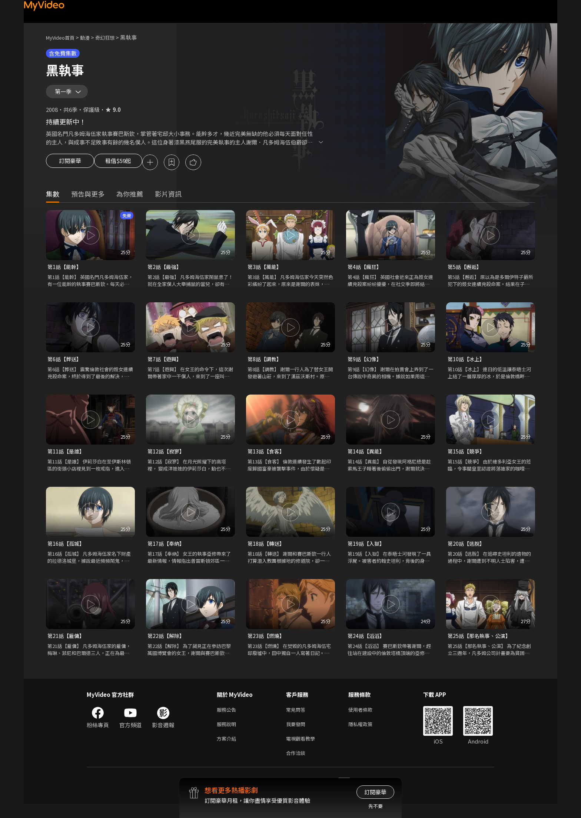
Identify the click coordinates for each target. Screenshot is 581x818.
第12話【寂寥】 (167, 459)
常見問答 (297, 720)
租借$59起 (124, 168)
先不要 (375, 805)
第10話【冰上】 (467, 366)
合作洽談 (297, 767)
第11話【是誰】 (67, 459)
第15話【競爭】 (467, 459)
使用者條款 (367, 720)
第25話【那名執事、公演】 (481, 645)
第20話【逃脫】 (467, 552)
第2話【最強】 (165, 273)
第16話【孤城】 (67, 552)
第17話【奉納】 (167, 552)
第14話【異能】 (367, 459)
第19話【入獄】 (367, 552)
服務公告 (228, 720)
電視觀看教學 (302, 751)
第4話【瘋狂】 (366, 273)
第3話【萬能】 (266, 273)
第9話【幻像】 (366, 366)
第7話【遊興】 (165, 366)
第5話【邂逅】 (466, 273)
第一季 (65, 94)
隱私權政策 (367, 735)
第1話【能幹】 (65, 273)
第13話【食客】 (267, 459)
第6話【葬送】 (65, 366)
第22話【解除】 (167, 645)
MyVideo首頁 (63, 37)
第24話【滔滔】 (367, 645)
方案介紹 (228, 751)
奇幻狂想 (113, 37)
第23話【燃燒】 (267, 645)
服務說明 (228, 735)
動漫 (90, 37)
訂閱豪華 (70, 168)
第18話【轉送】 (267, 552)
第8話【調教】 (266, 366)
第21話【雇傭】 (67, 645)
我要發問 (297, 735)
